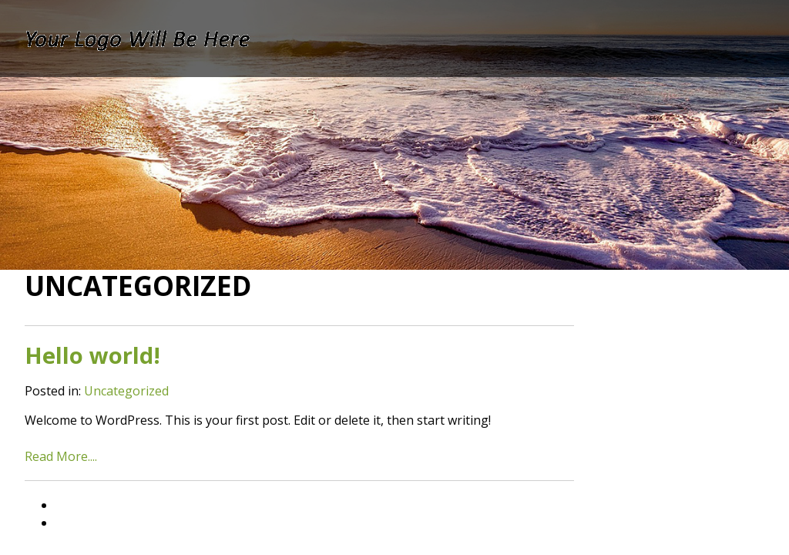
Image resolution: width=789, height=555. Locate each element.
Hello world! (92, 355)
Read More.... (61, 456)
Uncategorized (126, 390)
